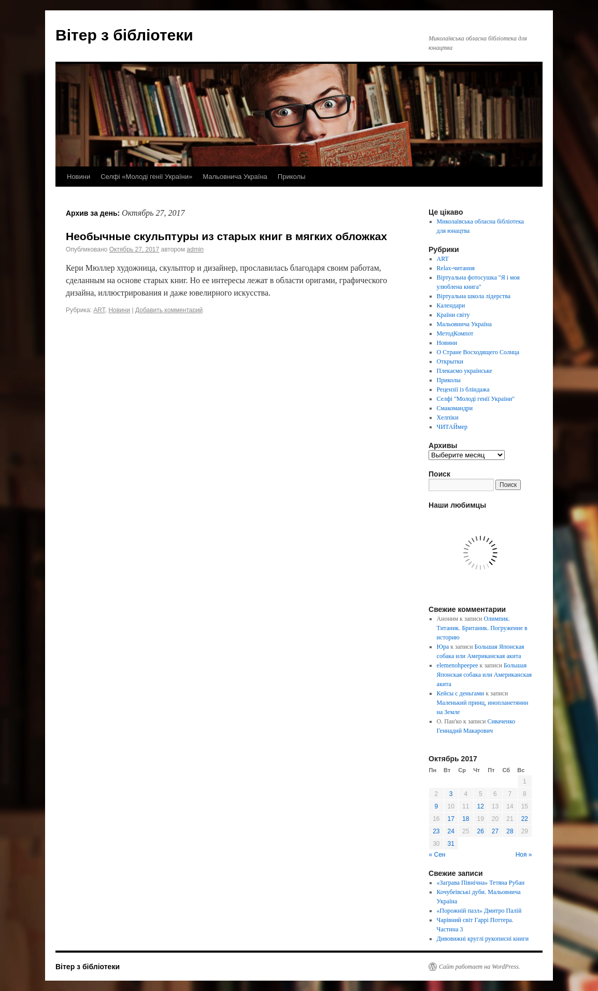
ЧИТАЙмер (452, 426)
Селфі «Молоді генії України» (146, 176)
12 (480, 806)
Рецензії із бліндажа (463, 389)
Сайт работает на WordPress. (479, 966)
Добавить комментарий (169, 310)
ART (99, 310)
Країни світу (453, 314)
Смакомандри (455, 408)
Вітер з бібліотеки (124, 35)
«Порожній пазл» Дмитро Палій (479, 910)
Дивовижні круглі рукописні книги (483, 938)
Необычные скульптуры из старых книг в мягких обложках (226, 236)
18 (465, 818)
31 (451, 843)
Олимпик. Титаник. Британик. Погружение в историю (482, 628)
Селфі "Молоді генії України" (476, 398)
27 (495, 831)
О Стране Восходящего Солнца (478, 352)
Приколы (292, 176)
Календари (451, 305)
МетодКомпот (455, 333)
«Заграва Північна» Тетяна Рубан (481, 882)
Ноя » (524, 854)
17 (451, 818)
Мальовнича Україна (235, 176)
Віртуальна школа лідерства (474, 296)
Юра (443, 646)
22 (524, 818)
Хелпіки (448, 417)
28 (509, 831)
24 (451, 831)
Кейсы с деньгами (461, 693)
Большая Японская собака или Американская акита (484, 675)
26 (480, 831)
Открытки (450, 361)
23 (436, 831)
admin (195, 249)
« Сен (437, 854)
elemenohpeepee (457, 665)
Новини (78, 176)
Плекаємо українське (464, 370)
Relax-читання (456, 268)
